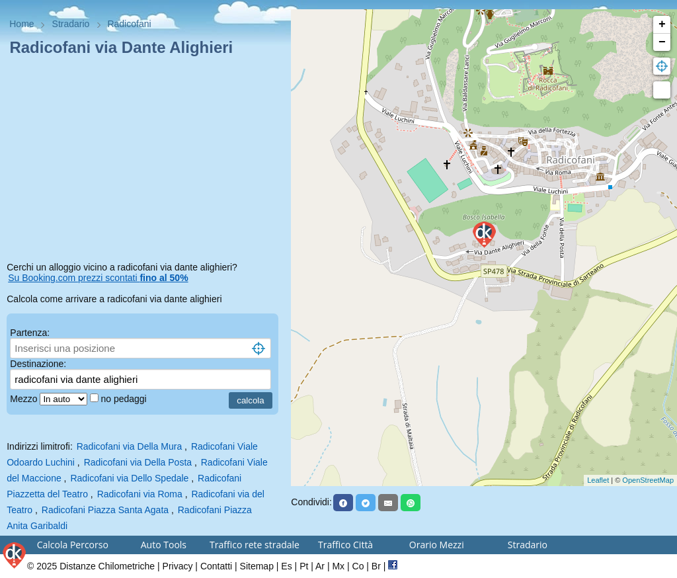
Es (286, 566)
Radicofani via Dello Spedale (129, 478)
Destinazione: (38, 363)
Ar (320, 566)
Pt (303, 566)
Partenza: (30, 332)
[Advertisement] (145, 161)
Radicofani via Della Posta (138, 462)
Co (358, 566)
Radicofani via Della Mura (129, 446)
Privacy (178, 566)
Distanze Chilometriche (107, 566)
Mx (338, 566)
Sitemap (257, 566)
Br (376, 566)
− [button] (662, 42)
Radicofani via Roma (139, 494)
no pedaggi (124, 398)
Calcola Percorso (72, 544)
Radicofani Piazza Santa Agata (105, 510)
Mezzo (25, 398)
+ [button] (662, 24)
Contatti (216, 566)
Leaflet (598, 480)
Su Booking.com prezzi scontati (98, 277)
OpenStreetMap (648, 480)
